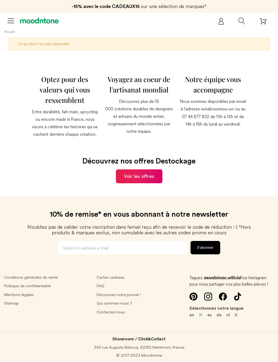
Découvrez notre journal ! (119, 294)
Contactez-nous (111, 311)
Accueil (9, 31)
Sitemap (11, 303)
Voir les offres (139, 176)
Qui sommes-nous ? (114, 303)
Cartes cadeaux (110, 277)
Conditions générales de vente (31, 277)
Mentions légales (19, 294)
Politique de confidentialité (27, 285)
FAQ (100, 285)
